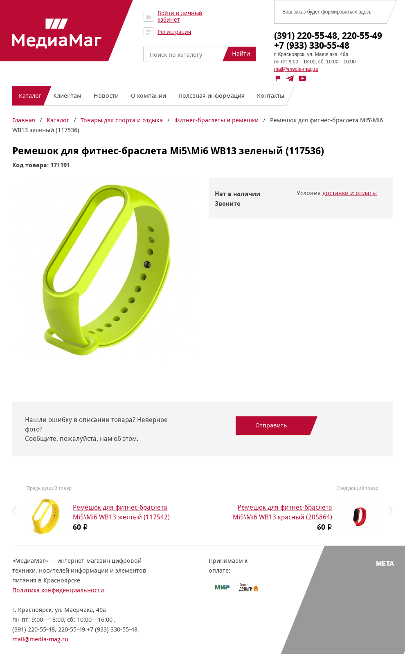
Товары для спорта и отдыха (122, 120)
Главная (23, 120)
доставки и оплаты (349, 193)
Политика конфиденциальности (58, 590)
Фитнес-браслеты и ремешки (216, 120)
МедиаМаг (57, 33)
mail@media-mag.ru (296, 69)
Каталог (58, 120)
